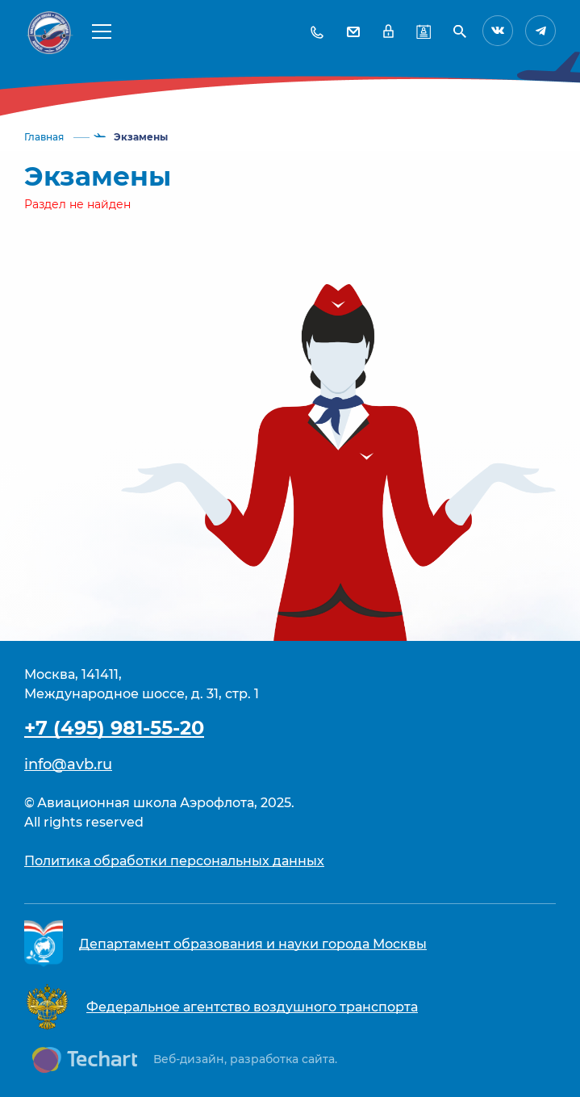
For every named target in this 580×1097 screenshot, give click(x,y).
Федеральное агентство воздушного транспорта (252, 1007)
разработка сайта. (283, 1059)
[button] (101, 31)
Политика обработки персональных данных (174, 861)
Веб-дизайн (188, 1059)
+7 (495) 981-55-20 (114, 727)
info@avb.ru (68, 764)
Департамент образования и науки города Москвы (253, 944)
